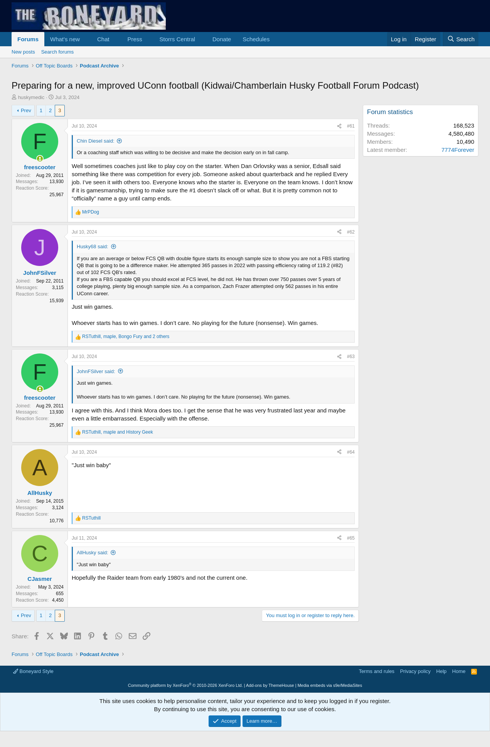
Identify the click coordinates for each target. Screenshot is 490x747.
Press (134, 39)
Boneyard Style (33, 671)
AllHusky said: (92, 552)
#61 (351, 126)
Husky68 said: (92, 246)
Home (459, 671)
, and (117, 432)
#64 (351, 452)
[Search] (460, 39)
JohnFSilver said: (96, 371)
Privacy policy (415, 671)
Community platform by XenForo (185, 685)
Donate (221, 39)
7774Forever (457, 149)
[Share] (339, 126)
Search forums (57, 52)
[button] (86, 39)
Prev (26, 110)
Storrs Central (177, 39)
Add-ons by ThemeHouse (270, 685)
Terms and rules (376, 671)
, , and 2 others (125, 336)
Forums (28, 39)
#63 (351, 356)
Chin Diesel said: (96, 141)
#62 (351, 232)
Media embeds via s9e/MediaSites (330, 685)
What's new (65, 39)
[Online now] (40, 158)
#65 (351, 538)
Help (441, 671)
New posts (23, 52)
